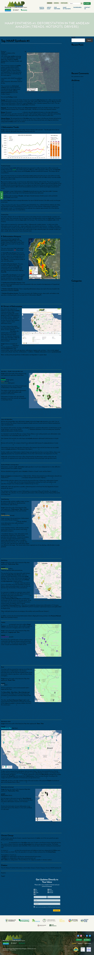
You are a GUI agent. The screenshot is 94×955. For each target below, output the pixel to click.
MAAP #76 (13, 705)
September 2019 (78, 186)
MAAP (67, 8)
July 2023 (76, 123)
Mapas (76, 319)
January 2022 (77, 144)
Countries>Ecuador (32, 873)
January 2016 (77, 256)
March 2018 (77, 214)
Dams (75, 307)
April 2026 (77, 86)
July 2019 (76, 189)
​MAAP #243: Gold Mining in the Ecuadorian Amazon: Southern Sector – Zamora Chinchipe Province (81, 52)
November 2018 (78, 202)
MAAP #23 (12, 477)
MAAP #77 (23, 531)
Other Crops (77, 327)
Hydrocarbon (77, 315)
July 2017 (76, 227)
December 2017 (78, 219)
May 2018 (76, 211)
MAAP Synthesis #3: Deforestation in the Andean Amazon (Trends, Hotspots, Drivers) (28, 47)
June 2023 (77, 125)
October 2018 (77, 203)
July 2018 (76, 208)
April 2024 (77, 110)
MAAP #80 (23, 782)
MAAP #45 (16, 488)
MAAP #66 (43, 777)
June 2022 (77, 137)
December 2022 (78, 131)
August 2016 (77, 245)
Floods (76, 312)
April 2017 (76, 232)
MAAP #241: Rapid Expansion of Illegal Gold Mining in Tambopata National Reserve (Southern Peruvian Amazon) (81, 61)
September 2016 (78, 243)
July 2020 (76, 171)
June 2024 (77, 107)
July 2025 (76, 94)
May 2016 (76, 250)
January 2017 (77, 237)
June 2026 (77, 83)
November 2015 (78, 258)
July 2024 (76, 105)
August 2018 (77, 206)
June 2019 (76, 190)
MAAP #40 (18, 477)
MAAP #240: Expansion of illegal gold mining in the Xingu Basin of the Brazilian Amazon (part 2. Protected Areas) (81, 67)
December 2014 (78, 274)
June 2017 (76, 229)
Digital (41, 8)
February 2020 (78, 178)
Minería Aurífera (78, 322)
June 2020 (77, 173)
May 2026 (76, 84)
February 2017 (77, 235)
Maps (54, 873)
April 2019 (76, 194)
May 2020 (77, 174)
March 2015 (77, 271)
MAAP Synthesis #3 (10, 876)
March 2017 (77, 234)
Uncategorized (78, 338)
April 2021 (76, 157)
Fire (75, 311)
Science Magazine (16, 75)
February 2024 (78, 112)
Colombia (76, 294)
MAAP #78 (35, 449)
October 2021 (77, 149)
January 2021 (77, 161)
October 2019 (77, 184)
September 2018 (78, 205)
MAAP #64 (33, 435)
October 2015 (77, 259)
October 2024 (78, 100)
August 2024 (77, 104)
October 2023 (77, 118)
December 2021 (78, 145)
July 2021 (76, 152)
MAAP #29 (4, 697)
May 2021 (76, 155)
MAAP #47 (23, 488)
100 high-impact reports (10, 80)
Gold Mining (49, 873)
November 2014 (78, 276)
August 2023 (77, 121)
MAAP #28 (4, 482)
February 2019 (78, 197)
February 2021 (78, 160)
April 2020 (77, 176)
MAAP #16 (25, 429)
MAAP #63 (16, 531)
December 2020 (78, 163)
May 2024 (76, 108)
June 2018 (77, 210)
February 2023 (78, 128)
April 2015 (76, 269)
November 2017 (78, 221)
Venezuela (77, 339)
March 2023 (77, 126)
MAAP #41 (11, 440)
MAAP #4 (4, 440)
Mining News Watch (79, 323)
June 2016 (77, 248)
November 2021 (78, 147)
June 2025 (77, 96)
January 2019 (77, 198)
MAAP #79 (11, 583)
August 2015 (77, 263)
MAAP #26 (4, 473)
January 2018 (77, 218)
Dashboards (77, 7)
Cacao (76, 288)
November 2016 (78, 240)
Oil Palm (59, 873)
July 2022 (76, 136)
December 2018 (78, 200)
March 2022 (77, 141)
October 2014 (77, 277)
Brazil (75, 286)
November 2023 (78, 116)
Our (57, 8)
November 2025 (78, 89)
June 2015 (76, 266)
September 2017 (78, 224)
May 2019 (76, 192)
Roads (75, 331)
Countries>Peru (41, 873)
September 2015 (78, 261)
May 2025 (76, 97)
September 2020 (78, 168)
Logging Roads (78, 317)
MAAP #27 (17, 444)
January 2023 (77, 129)
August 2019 (77, 187)
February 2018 (78, 216)
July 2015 (76, 264)
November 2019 (78, 182)
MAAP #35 (24, 444)
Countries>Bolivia (78, 299)
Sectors (76, 333)
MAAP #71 (4, 589)
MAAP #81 (5, 842)
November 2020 (78, 165)
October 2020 (78, 166)
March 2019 (77, 195)
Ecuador (76, 309)
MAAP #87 (25, 581)
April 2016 (77, 251)
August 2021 (77, 150)
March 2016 (77, 253)
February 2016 (78, 255)
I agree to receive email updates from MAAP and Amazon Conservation (47, 907)
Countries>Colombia (20, 873)
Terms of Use (13, 950)
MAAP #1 (10, 444)
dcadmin (29, 51)
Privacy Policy (6, 950)
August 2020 (77, 169)
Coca (75, 293)
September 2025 (78, 92)
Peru (75, 328)
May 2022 (76, 139)
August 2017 (77, 226)
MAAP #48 (55, 471)
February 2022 (78, 142)
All (35, 894)
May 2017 (76, 231)
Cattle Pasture (78, 290)
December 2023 (78, 115)
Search (73, 37)
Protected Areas (78, 330)
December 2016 (78, 239)
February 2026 (78, 88)
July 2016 (76, 247)
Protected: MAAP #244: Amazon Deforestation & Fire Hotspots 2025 (80, 48)
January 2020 (77, 179)
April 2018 (77, 213)
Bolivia (76, 285)
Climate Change (10, 873)
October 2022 (78, 133)
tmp (75, 336)
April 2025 (77, 99)
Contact (87, 8)
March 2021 (77, 158)
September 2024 (78, 102)
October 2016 (77, 242)
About (49, 8)
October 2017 (77, 223)
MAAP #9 (4, 444)
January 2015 (77, 272)
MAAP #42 (49, 477)
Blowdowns (77, 283)
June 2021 (76, 153)
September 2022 (78, 134)
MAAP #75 (42, 483)
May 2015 (76, 267)
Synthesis (3, 874)
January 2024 (77, 113)
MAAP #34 (19, 774)
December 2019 (78, 181)
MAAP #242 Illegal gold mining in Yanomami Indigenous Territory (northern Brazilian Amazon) (80, 57)
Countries (76, 298)
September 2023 (78, 120)
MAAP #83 (11, 850)
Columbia (51, 891)
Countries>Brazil (78, 301)
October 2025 (78, 91)
